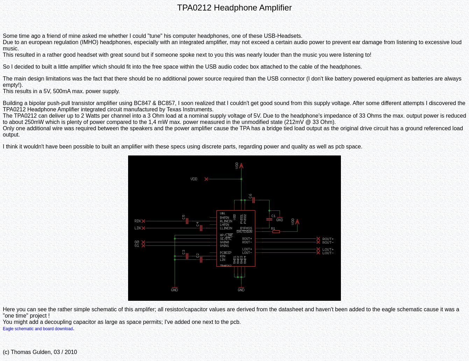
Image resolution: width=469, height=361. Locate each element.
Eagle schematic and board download (38, 328)
